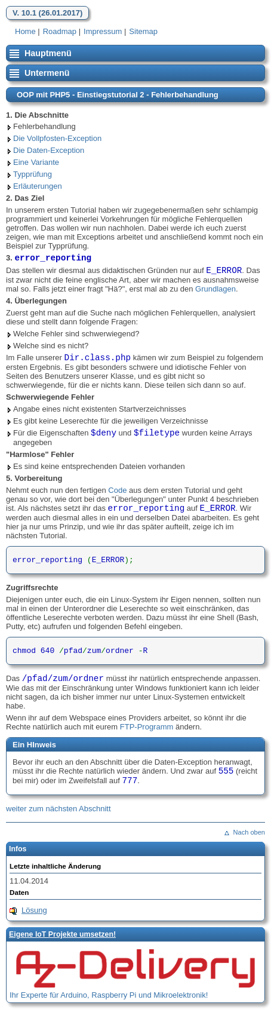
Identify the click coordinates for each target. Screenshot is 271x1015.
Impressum (103, 31)
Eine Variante (36, 162)
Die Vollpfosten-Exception (57, 138)
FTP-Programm (147, 726)
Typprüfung (32, 174)
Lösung (34, 910)
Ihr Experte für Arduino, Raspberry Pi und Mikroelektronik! (109, 995)
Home (25, 31)
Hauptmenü (48, 53)
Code (117, 490)
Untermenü (46, 73)
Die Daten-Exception (48, 150)
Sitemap (143, 31)
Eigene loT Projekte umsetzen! (62, 934)
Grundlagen (215, 288)
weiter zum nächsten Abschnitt (58, 808)
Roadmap (59, 31)
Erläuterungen (37, 186)
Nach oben (249, 832)
